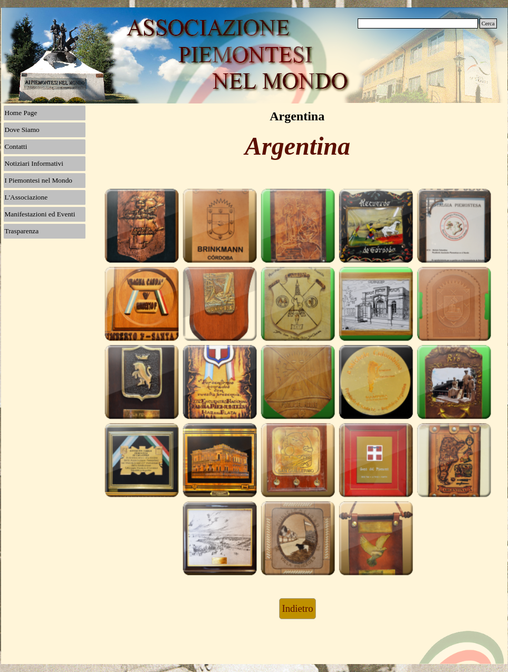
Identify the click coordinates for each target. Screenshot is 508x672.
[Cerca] (418, 23)
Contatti (16, 146)
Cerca (488, 23)
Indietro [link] (297, 608)
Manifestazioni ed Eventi (40, 214)
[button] (141, 225)
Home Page (21, 113)
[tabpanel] (297, 151)
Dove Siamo (22, 130)
